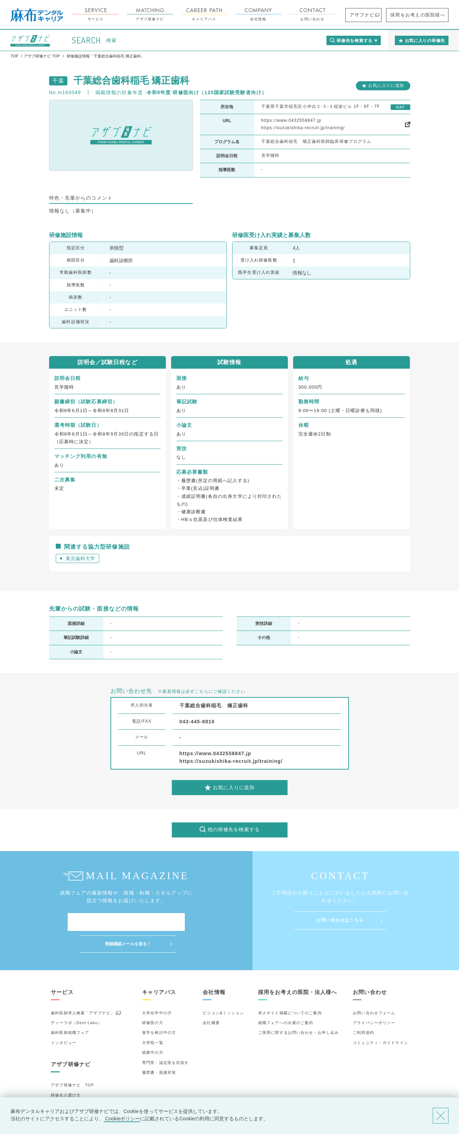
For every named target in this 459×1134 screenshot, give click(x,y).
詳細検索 (59, 1083)
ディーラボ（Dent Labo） (76, 1001)
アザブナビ (377, 15)
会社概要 (211, 1001)
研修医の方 (152, 1001)
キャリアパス (223, 14)
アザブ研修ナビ (169, 14)
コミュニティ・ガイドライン (380, 1021)
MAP (400, 107)
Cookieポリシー (122, 1118)
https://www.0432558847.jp (291, 120)
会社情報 (278, 14)
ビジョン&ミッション (223, 991)
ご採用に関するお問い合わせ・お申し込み (298, 1011)
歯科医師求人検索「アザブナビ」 (83, 991)
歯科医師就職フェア (70, 1011)
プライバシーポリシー (374, 1001)
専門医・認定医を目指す (165, 1041)
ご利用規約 (363, 1011)
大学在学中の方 (157, 991)
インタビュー (63, 1021)
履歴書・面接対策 (159, 1051)
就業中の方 (152, 1031)
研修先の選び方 (66, 1073)
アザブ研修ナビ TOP (72, 1063)
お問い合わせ (332, 14)
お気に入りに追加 (386, 85)
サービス (115, 14)
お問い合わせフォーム (374, 991)
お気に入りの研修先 (70, 1093)
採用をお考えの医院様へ (424, 15)
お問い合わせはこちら (340, 920)
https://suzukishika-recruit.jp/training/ (303, 127)
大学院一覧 (152, 1021)
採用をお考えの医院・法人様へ (297, 970)
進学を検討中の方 (159, 1011)
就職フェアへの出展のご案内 (285, 1001)
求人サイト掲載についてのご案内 (290, 991)
